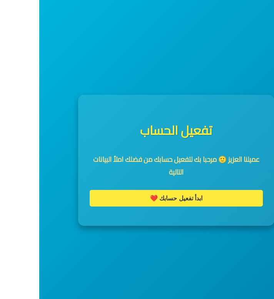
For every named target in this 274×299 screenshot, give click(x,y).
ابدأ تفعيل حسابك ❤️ (137, 198)
